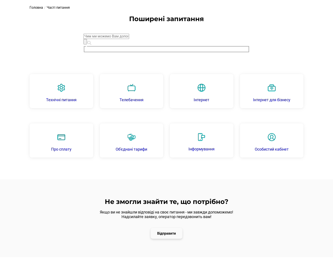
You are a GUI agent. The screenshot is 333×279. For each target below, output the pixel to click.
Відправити (166, 233)
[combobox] (166, 43)
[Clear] (85, 41)
